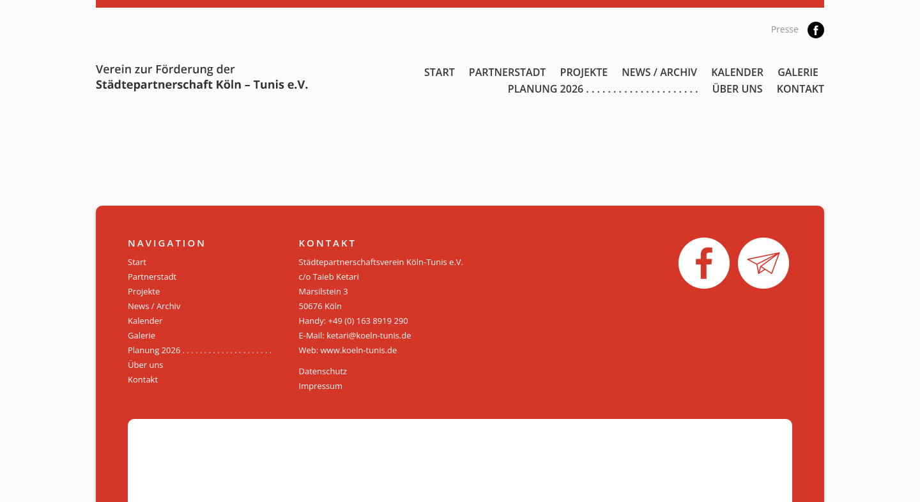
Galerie (798, 72)
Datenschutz (323, 371)
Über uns (737, 89)
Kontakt (800, 89)
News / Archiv (659, 72)
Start (439, 72)
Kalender (737, 72)
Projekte (584, 72)
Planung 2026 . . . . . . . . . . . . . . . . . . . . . (603, 89)
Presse (785, 29)
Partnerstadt (507, 72)
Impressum (321, 386)
